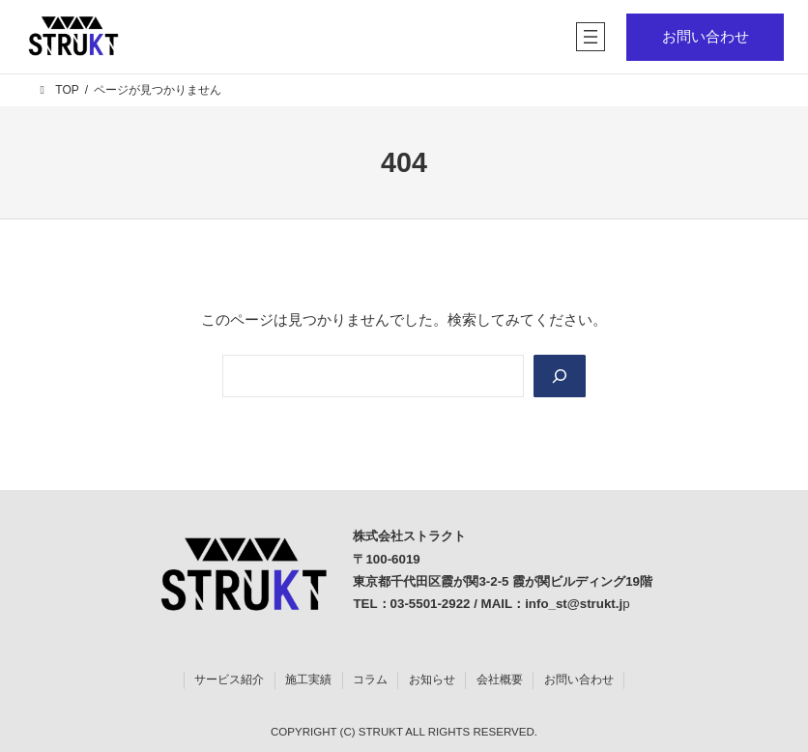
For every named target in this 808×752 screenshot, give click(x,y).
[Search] (560, 376)
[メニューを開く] (590, 36)
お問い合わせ (705, 36)
